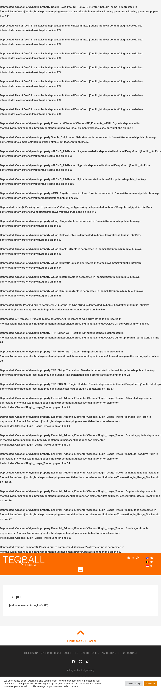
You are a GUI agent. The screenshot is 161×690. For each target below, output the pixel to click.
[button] (80, 569)
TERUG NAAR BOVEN (80, 641)
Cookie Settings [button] (134, 683)
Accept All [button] (150, 683)
